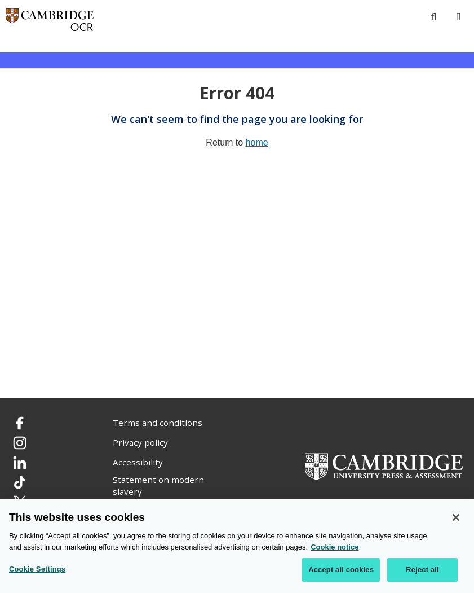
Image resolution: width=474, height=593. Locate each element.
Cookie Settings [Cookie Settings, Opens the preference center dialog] (37, 569)
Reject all (422, 570)
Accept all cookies (341, 570)
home (257, 142)
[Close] (456, 518)
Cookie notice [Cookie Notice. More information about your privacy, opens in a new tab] (334, 547)
